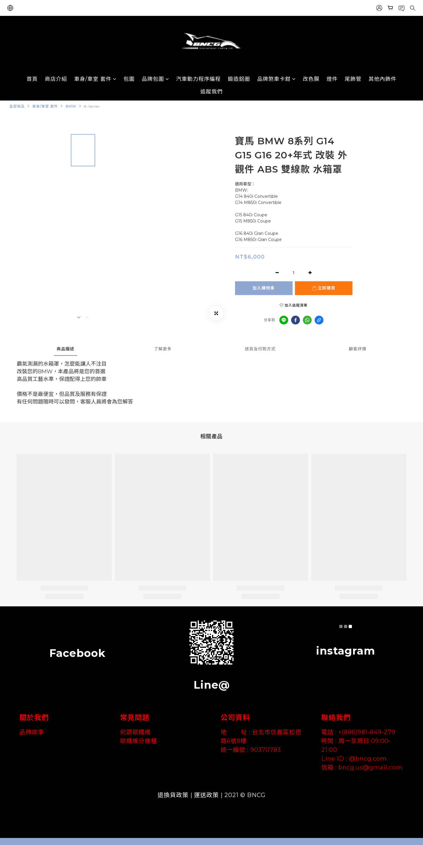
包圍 (129, 79)
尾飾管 (353, 79)
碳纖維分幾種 (138, 740)
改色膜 (311, 79)
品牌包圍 (155, 79)
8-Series (92, 106)
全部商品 (17, 106)
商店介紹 (56, 79)
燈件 (332, 79)
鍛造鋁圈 (239, 79)
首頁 (32, 79)
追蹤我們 (211, 91)
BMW (71, 106)
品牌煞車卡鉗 (276, 79)
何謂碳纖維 (135, 732)
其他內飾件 (383, 79)
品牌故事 (31, 732)
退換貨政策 (173, 795)
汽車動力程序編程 (198, 79)
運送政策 (206, 795)
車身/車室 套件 (95, 79)
